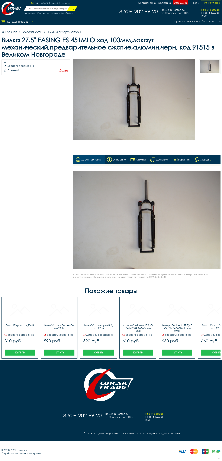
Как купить (193, 21)
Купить (20, 352)
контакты (215, 21)
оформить (180, 2)
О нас (141, 433)
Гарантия (179, 21)
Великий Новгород (59, 3)
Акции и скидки (157, 433)
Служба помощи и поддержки (21, 453)
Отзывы (63, 70)
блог (204, 21)
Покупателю (127, 433)
